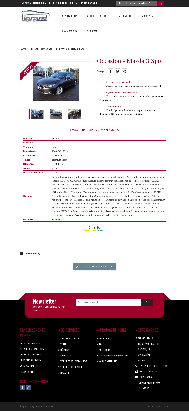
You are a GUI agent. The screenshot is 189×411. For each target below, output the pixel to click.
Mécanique (125, 16)
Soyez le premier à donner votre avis (94, 266)
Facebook (22, 387)
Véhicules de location (71, 367)
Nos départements (107, 361)
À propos (92, 31)
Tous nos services (69, 338)
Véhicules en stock (98, 16)
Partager (110, 71)
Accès (101, 344)
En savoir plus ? (28, 372)
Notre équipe (105, 350)
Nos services (69, 31)
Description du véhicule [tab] (94, 130)
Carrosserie (148, 16)
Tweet (117, 71)
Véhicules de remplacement (73, 361)
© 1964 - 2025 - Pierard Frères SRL (37, 406)
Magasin (64, 373)
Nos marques (70, 16)
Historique (104, 338)
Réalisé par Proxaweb (158, 406)
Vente (63, 344)
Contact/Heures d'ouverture (113, 356)
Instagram (28, 387)
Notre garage (146, 330)
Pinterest (124, 71)
